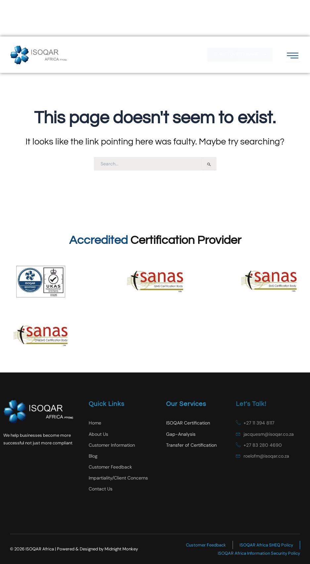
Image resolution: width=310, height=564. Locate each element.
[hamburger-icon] (292, 19)
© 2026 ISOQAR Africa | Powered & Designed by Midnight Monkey (74, 549)
